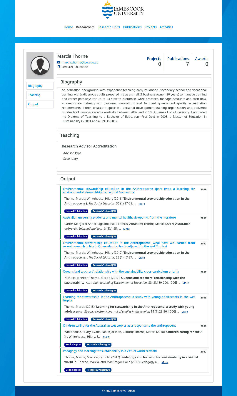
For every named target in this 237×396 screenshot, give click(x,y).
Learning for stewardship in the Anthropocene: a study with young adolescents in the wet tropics (129, 298)
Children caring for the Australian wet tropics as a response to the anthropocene (119, 325)
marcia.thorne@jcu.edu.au (80, 62)
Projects (151, 27)
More (141, 203)
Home (68, 27)
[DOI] (173, 283)
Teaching (34, 95)
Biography (35, 86)
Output (33, 104)
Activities (166, 27)
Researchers (85, 27)
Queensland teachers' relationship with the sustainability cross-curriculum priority (121, 271)
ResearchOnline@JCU (104, 211)
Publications (132, 27)
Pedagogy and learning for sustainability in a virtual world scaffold (110, 351)
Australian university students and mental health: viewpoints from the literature (119, 217)
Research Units (109, 27)
